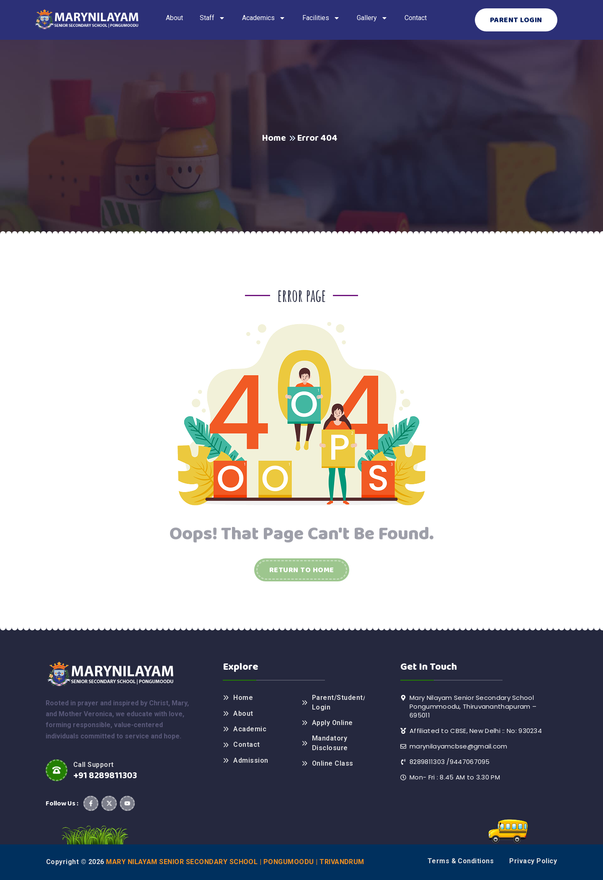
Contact (246, 744)
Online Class (332, 763)
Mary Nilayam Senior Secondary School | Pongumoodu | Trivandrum (235, 862)
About (243, 713)
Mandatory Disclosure (330, 742)
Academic (249, 729)
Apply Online (332, 723)
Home (274, 138)
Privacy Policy (533, 861)
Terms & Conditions (461, 861)
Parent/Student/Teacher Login (338, 702)
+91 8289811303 (105, 775)
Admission (250, 760)
